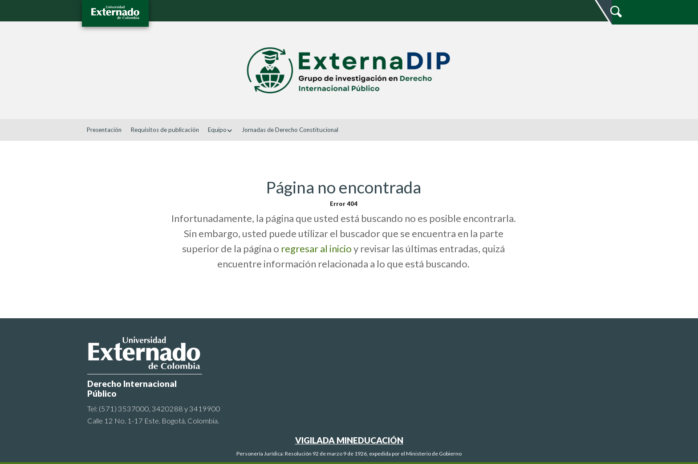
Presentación (104, 129)
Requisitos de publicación (164, 129)
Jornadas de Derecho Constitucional (290, 129)
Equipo (220, 129)
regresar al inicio (316, 248)
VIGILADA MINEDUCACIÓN (349, 440)
